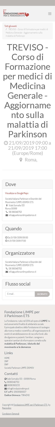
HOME (7, 358)
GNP (6, 364)
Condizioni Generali (10, 413)
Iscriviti (42, 294)
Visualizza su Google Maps (16, 193)
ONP (6, 361)
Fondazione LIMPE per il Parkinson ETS (30, 404)
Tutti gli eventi (11, 26)
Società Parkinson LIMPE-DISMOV (19, 367)
